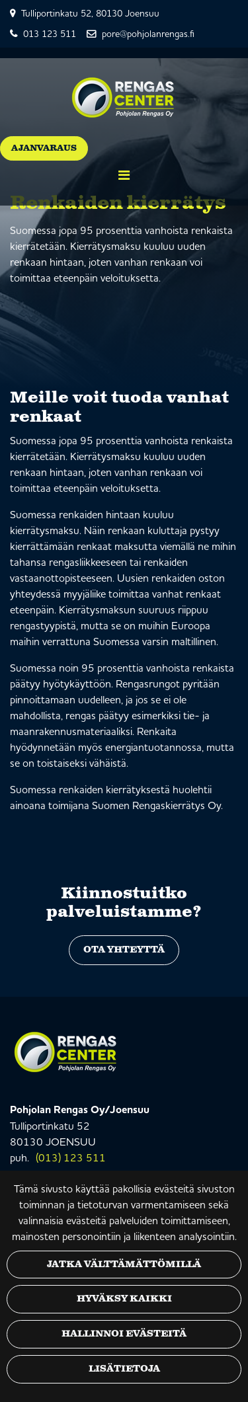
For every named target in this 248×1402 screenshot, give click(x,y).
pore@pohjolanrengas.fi (148, 34)
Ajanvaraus (44, 148)
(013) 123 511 (71, 1157)
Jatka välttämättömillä (124, 1264)
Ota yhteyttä (124, 950)
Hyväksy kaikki (124, 1299)
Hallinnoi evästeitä (124, 1334)
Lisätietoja (124, 1369)
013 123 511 (49, 34)
